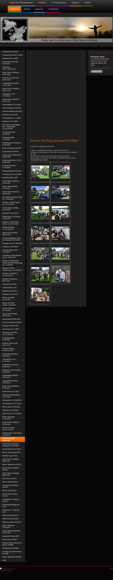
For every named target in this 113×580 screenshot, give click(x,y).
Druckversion (5, 569)
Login (111, 568)
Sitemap (12, 569)
